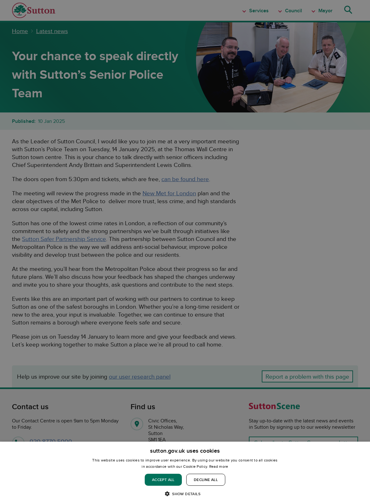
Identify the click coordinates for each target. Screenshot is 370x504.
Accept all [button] (163, 479)
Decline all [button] (206, 479)
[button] (185, 493)
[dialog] (185, 473)
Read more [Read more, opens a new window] (218, 466)
